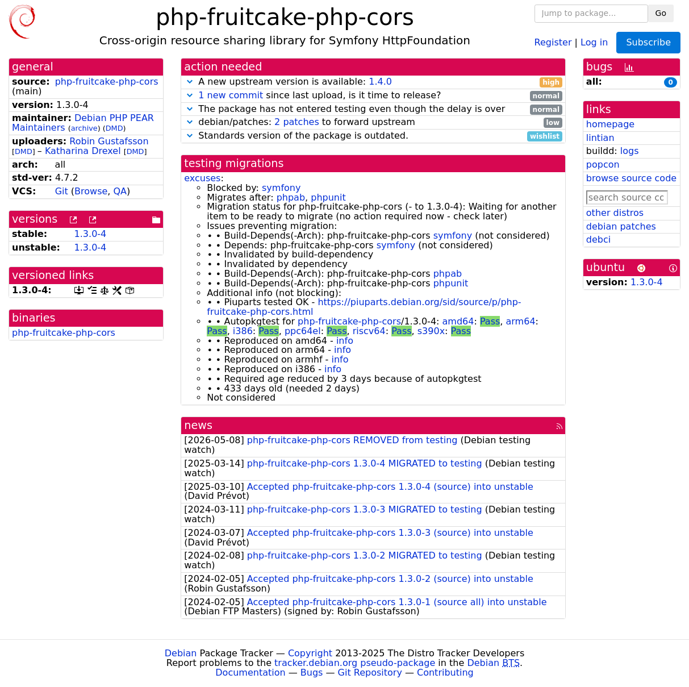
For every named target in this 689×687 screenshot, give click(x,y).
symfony (281, 187)
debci (598, 239)
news (198, 425)
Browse (90, 191)
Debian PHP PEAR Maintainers (83, 123)
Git (61, 191)
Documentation (250, 672)
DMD (114, 128)
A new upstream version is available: (373, 82)
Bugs (311, 672)
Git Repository (370, 672)
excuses (202, 178)
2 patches (296, 121)
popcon (603, 164)
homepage (610, 124)
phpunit (328, 197)
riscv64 (369, 331)
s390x (431, 331)
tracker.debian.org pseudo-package (354, 662)
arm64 (521, 321)
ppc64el (303, 331)
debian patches (621, 226)
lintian (600, 137)
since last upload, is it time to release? (373, 96)
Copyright (310, 653)
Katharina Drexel (83, 150)
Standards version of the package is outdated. (373, 136)
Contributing (445, 672)
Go (660, 13)
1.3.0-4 (90, 233)
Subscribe (648, 42)
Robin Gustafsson (108, 141)
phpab (291, 197)
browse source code (631, 178)
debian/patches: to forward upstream (373, 122)
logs (629, 150)
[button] (190, 81)
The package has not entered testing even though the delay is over (373, 109)
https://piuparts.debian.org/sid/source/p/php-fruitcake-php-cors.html (364, 307)
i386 (243, 331)
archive (84, 128)
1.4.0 (380, 81)
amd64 (458, 321)
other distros (615, 212)
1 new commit (230, 95)
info (344, 340)
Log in (594, 41)
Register (553, 41)
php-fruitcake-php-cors (106, 81)
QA (120, 191)
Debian (181, 653)
